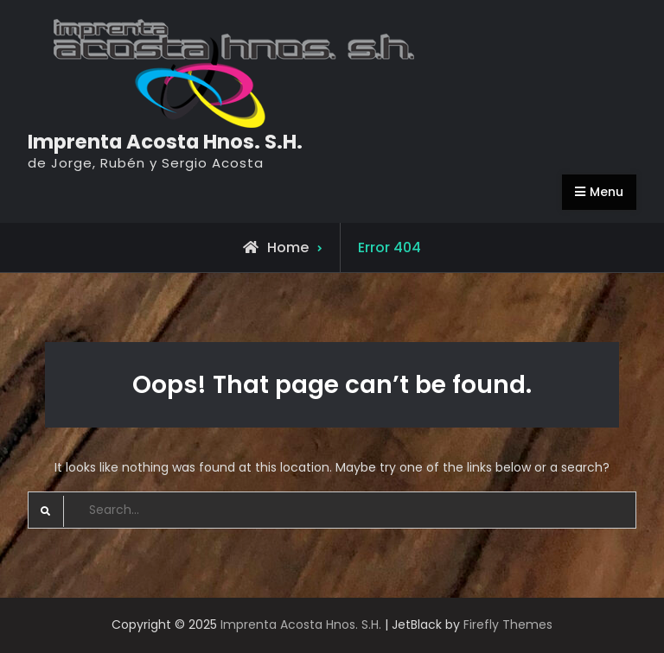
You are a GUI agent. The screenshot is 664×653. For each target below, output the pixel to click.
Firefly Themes (507, 624)
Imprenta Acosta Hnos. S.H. (165, 141)
